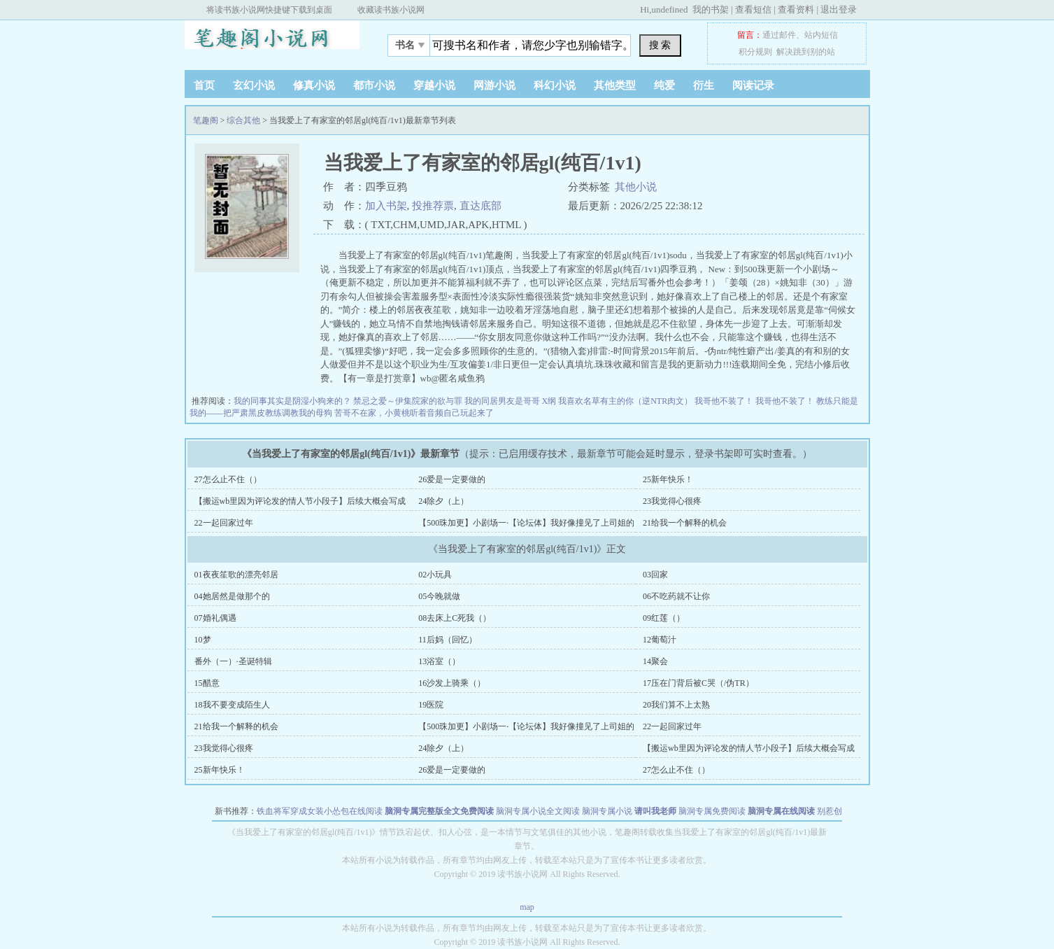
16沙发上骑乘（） (451, 683)
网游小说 (494, 85)
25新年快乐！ (668, 479)
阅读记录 (753, 85)
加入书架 (386, 205)
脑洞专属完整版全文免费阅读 (439, 811)
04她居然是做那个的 (232, 596)
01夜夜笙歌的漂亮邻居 (236, 574)
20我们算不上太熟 (676, 705)
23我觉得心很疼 (672, 501)
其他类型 (615, 85)
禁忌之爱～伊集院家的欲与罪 (408, 401)
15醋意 (207, 683)
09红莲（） (664, 618)
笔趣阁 (272, 41)
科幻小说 (555, 85)
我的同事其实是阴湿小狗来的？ (293, 401)
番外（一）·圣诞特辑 (233, 661)
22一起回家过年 (223, 523)
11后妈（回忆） (447, 640)
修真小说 (314, 85)
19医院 (430, 705)
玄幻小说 (254, 85)
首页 (204, 85)
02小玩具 (435, 574)
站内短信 (821, 35)
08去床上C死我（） (454, 618)
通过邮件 (779, 35)
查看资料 (796, 9)
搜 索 (660, 44)
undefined (669, 9)
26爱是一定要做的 (451, 479)
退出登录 (838, 9)
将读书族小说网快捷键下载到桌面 (269, 10)
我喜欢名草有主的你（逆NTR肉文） (626, 401)
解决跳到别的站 (805, 52)
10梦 (202, 640)
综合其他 (243, 120)
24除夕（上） (443, 501)
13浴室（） (439, 661)
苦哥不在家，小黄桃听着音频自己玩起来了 (414, 413)
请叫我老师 (655, 811)
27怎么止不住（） (228, 479)
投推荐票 (433, 205)
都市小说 (374, 85)
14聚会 (655, 661)
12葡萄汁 (659, 640)
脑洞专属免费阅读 (712, 811)
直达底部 (480, 205)
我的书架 (710, 9)
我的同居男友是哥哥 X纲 (511, 401)
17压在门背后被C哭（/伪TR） (698, 683)
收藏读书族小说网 (391, 10)
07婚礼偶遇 (215, 618)
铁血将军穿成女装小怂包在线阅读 (320, 811)
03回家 (655, 574)
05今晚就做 (439, 596)
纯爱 (664, 85)
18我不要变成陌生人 (232, 705)
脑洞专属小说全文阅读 (538, 811)
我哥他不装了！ (725, 401)
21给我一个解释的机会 (685, 523)
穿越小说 (434, 85)
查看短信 (753, 9)
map (527, 907)
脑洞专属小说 (607, 811)
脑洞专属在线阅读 (781, 811)
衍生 (703, 85)
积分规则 (755, 52)
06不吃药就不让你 (676, 596)
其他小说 (636, 186)
